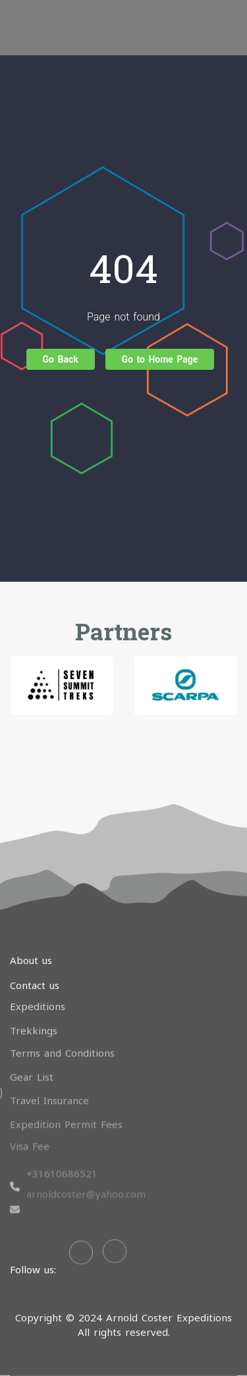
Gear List (31, 1068)
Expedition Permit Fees (66, 1114)
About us (31, 960)
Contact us (34, 985)
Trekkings (33, 1022)
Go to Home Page (160, 359)
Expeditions (37, 999)
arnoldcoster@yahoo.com (86, 1173)
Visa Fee (29, 1136)
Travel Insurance (49, 1091)
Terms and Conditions (62, 1045)
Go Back (60, 359)
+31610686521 (61, 1153)
